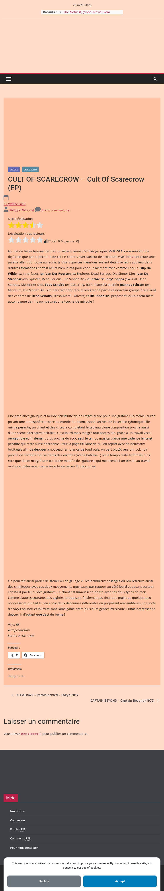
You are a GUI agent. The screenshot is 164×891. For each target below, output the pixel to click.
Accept (120, 881)
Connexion (17, 820)
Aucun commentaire (52, 210)
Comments (20, 838)
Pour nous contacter (24, 848)
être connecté (31, 734)
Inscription (17, 811)
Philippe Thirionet (22, 210)
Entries (17, 829)
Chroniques (30, 169)
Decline (44, 881)
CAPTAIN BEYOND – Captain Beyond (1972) (125, 700)
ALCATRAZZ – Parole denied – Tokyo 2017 (44, 695)
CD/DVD (14, 169)
